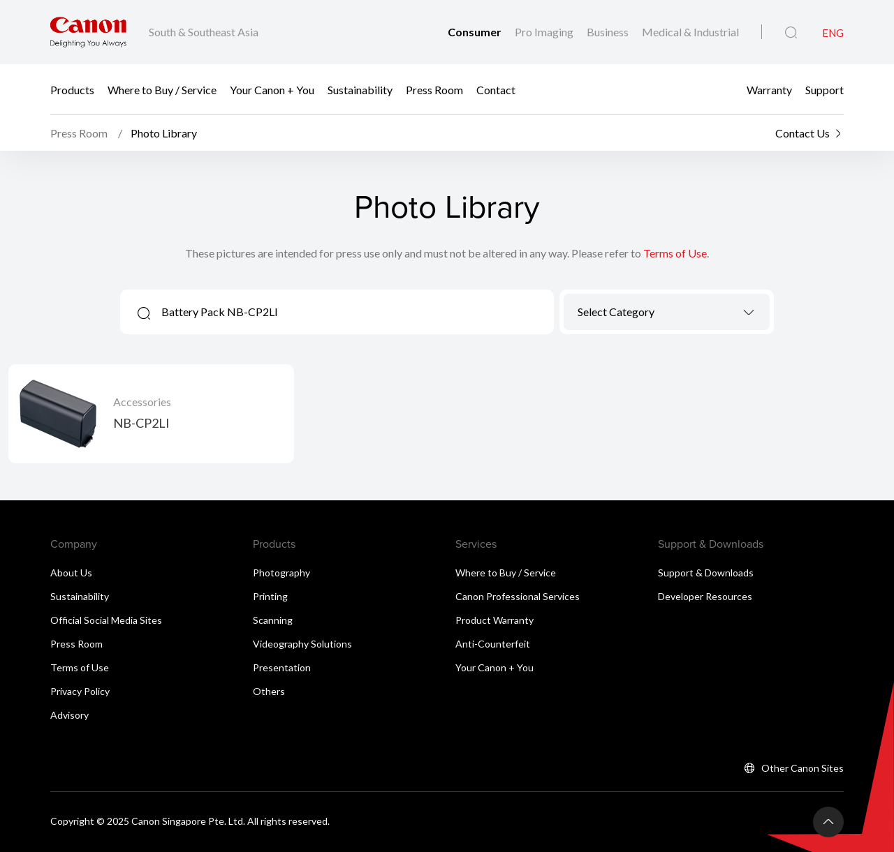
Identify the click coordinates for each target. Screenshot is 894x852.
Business (609, 31)
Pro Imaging (545, 31)
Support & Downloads (706, 572)
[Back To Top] (828, 822)
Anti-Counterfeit (492, 644)
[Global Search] (791, 33)
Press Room (434, 89)
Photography (281, 572)
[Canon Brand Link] (88, 32)
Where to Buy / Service (162, 89)
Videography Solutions (302, 644)
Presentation (282, 667)
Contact (495, 89)
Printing (270, 596)
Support (824, 89)
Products (72, 89)
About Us (71, 572)
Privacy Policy (80, 691)
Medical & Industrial (690, 31)
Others (269, 691)
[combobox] (667, 312)
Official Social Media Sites (106, 620)
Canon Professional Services (517, 596)
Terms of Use (675, 253)
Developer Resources (705, 596)
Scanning (273, 620)
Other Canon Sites (802, 768)
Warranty (769, 89)
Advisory (69, 715)
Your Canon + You (272, 89)
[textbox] (667, 311)
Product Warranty (494, 620)
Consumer (476, 31)
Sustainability (360, 89)
